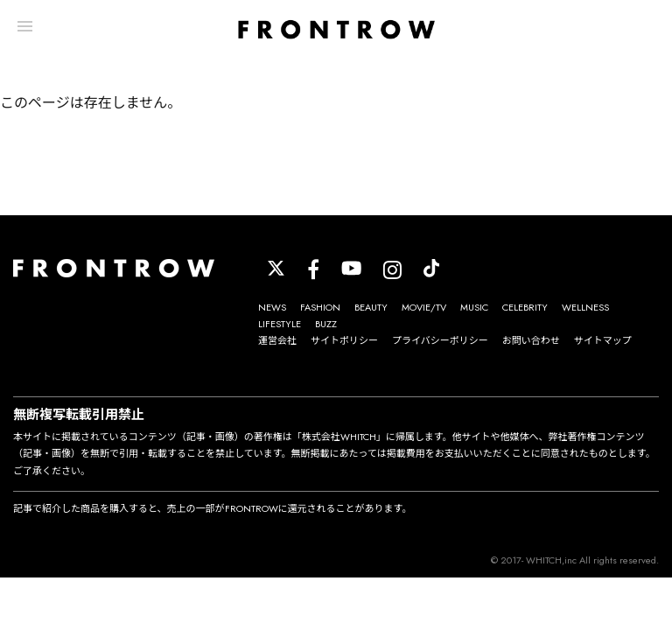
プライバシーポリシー (440, 340)
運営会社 (277, 340)
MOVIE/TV (424, 307)
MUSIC (474, 307)
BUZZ (326, 324)
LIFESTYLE (279, 324)
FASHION (320, 307)
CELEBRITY (525, 307)
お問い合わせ (531, 340)
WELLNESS (585, 307)
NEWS (272, 307)
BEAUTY (371, 307)
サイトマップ (603, 340)
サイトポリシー (344, 340)
